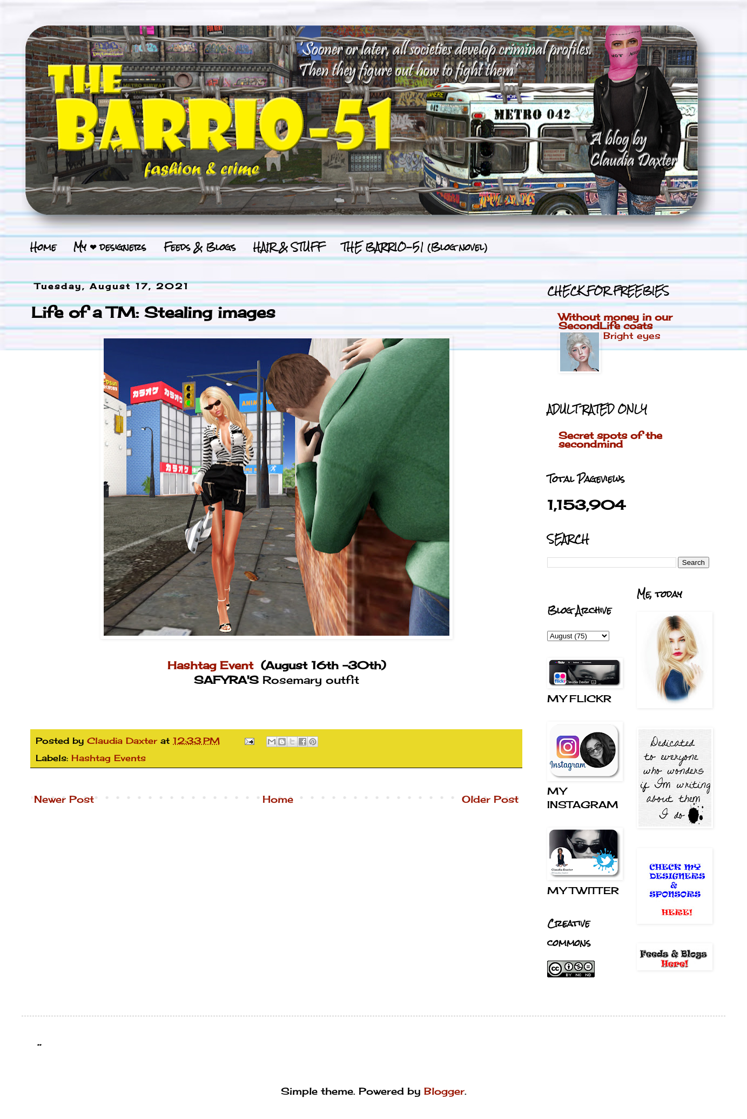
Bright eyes (632, 335)
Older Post (490, 799)
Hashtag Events (108, 757)
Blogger (444, 1091)
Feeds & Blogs (200, 247)
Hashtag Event (210, 665)
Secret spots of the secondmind (610, 439)
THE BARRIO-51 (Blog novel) (414, 247)
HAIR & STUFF (288, 247)
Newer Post (64, 799)
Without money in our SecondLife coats (615, 321)
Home (43, 247)
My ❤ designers (109, 247)
